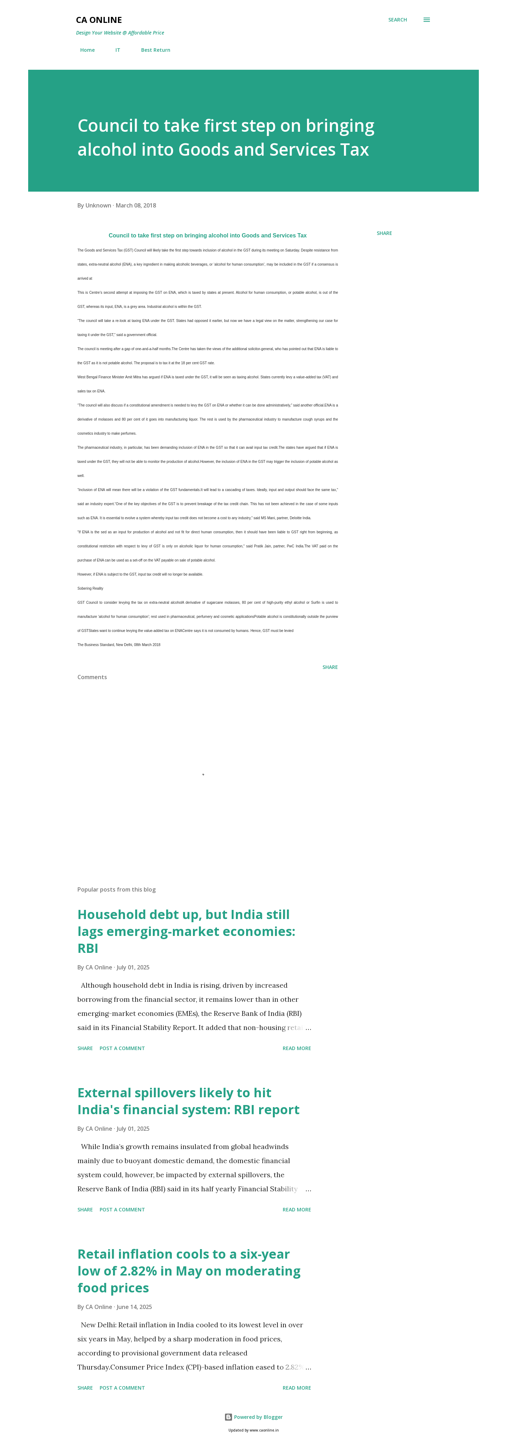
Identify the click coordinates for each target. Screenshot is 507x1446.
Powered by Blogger (253, 1417)
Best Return (151, 49)
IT (113, 49)
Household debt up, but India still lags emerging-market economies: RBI (186, 931)
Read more (297, 1048)
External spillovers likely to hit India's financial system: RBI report (188, 1101)
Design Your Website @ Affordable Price (120, 32)
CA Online (99, 19)
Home (83, 49)
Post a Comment (122, 1048)
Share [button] (384, 233)
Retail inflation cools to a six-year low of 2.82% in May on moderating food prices (189, 1270)
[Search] (397, 19)
